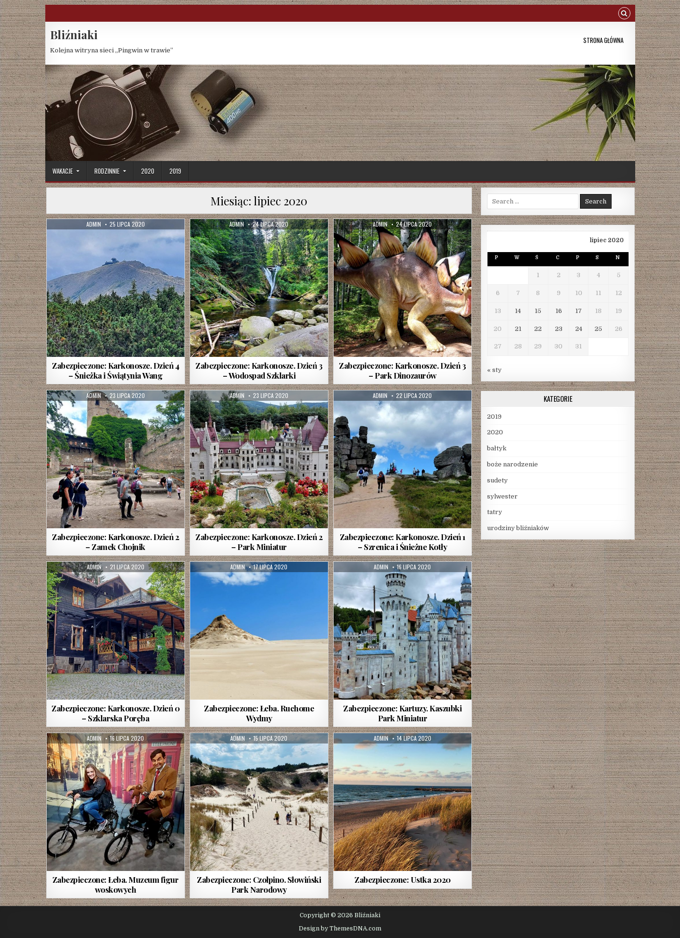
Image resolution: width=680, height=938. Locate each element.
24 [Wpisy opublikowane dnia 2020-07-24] (578, 328)
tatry (494, 511)
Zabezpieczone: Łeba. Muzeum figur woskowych (115, 884)
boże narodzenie (512, 464)
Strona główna (603, 40)
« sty (494, 369)
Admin (93, 224)
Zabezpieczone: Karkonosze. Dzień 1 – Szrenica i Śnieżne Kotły (402, 541)
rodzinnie (106, 171)
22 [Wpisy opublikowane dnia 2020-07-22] (538, 328)
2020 (147, 171)
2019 (175, 171)
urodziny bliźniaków (518, 528)
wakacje (62, 171)
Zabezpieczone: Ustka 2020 (402, 879)
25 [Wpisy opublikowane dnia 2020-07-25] (598, 328)
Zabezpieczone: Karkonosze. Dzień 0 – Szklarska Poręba (115, 713)
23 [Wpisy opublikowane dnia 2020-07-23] (558, 328)
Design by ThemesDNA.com (340, 928)
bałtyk (496, 448)
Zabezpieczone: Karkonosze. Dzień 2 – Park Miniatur (258, 541)
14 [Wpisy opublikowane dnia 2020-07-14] (518, 310)
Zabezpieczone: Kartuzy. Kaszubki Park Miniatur (402, 713)
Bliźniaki (74, 34)
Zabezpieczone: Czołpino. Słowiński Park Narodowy (259, 884)
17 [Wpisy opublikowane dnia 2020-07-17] (578, 310)
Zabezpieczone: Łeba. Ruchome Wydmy (259, 713)
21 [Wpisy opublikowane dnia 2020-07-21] (518, 328)
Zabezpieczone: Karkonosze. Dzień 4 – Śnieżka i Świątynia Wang (115, 370)
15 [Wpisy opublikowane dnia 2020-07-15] (538, 310)
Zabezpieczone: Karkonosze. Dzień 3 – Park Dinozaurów (402, 370)
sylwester (502, 496)
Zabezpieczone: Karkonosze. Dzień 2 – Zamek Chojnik (115, 541)
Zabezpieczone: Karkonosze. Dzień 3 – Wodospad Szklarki (258, 370)
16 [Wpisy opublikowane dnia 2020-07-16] (558, 310)
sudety (497, 480)
